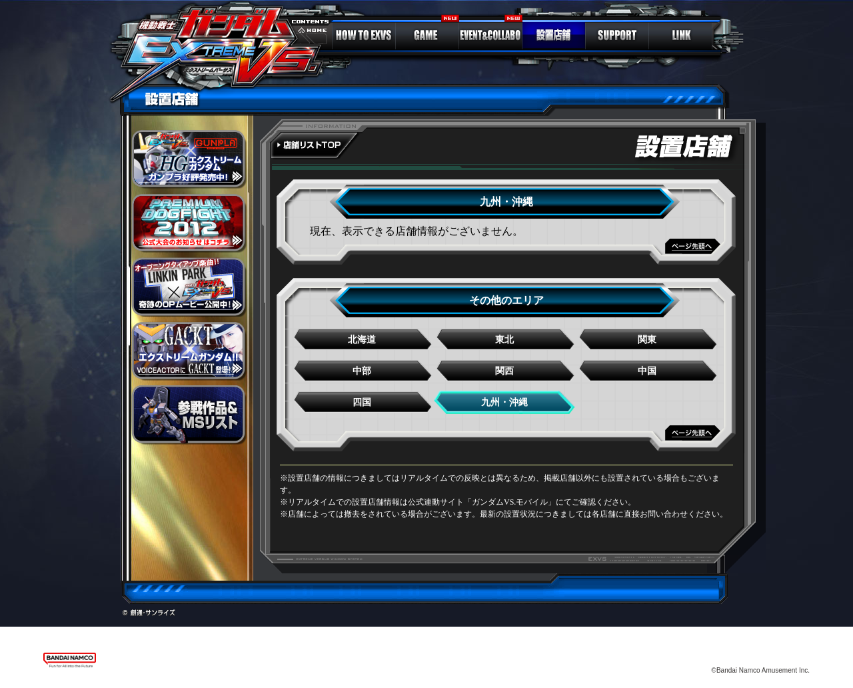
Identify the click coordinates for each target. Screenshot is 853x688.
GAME (427, 35)
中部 (362, 371)
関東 (647, 340)
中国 (647, 371)
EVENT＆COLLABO (490, 35)
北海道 (362, 340)
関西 (504, 371)
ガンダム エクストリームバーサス (224, 50)
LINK (680, 35)
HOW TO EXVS (364, 35)
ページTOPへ (506, 252)
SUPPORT (617, 35)
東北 (504, 340)
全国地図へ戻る (317, 146)
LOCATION (553, 35)
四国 (362, 402)
